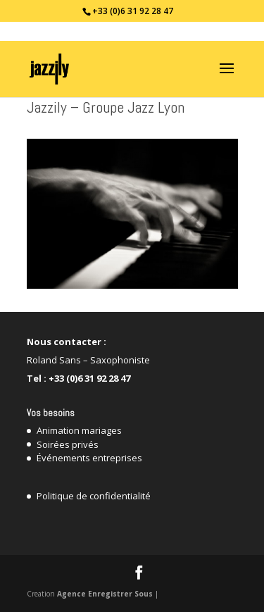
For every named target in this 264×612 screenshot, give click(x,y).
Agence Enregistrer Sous (105, 594)
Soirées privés (68, 444)
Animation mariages (79, 430)
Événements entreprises (89, 457)
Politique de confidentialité (94, 495)
